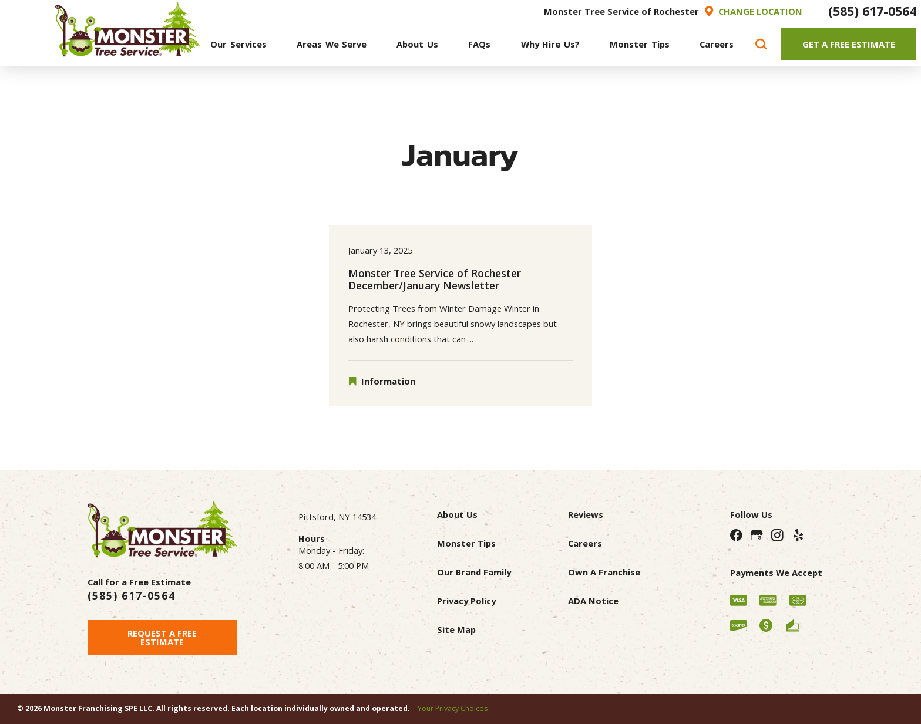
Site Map (456, 629)
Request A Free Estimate (162, 637)
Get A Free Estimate (848, 44)
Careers (585, 543)
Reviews (585, 514)
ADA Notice (593, 601)
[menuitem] (238, 43)
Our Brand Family (474, 572)
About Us (457, 514)
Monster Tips (466, 543)
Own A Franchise (604, 572)
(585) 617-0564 (872, 10)
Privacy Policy (466, 601)
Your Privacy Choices (453, 708)
